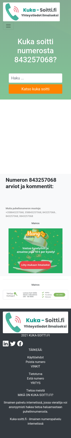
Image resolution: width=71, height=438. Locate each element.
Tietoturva (35, 374)
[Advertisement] (35, 136)
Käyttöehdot (35, 357)
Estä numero (35, 378)
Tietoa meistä (35, 390)
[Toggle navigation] (8, 26)
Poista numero (35, 362)
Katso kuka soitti (35, 89)
